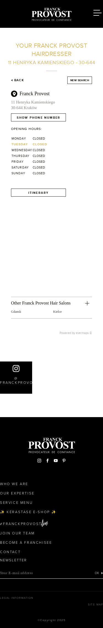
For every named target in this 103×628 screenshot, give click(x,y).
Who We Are (14, 484)
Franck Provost (35, 93)
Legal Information (17, 598)
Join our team (17, 533)
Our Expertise (17, 493)
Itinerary (38, 192)
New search (79, 80)
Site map (95, 604)
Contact (10, 552)
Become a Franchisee (26, 542)
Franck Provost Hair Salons (51, 13)
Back (17, 80)
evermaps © (84, 333)
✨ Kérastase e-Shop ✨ (28, 512)
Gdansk (16, 312)
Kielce (57, 312)
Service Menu (16, 503)
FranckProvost (22, 524)
